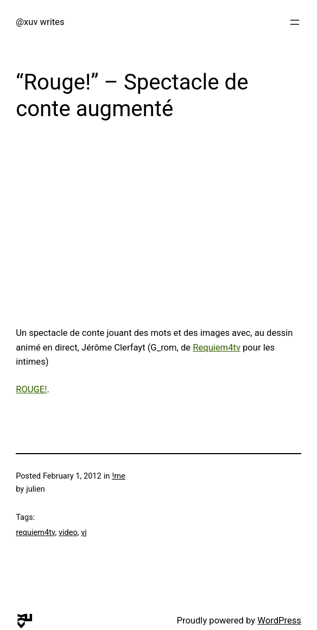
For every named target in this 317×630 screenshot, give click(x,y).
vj (84, 532)
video (68, 532)
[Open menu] (294, 22)
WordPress (279, 620)
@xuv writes (40, 22)
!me (118, 476)
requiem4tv (35, 532)
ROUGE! (31, 389)
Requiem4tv (216, 347)
